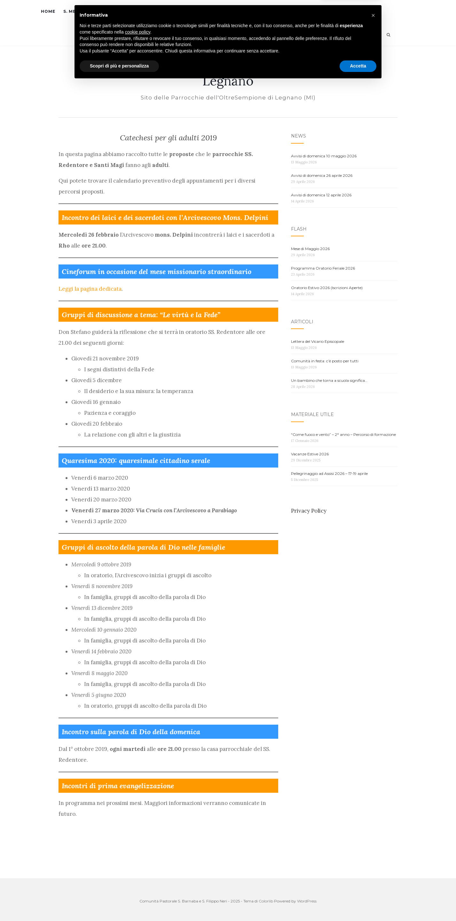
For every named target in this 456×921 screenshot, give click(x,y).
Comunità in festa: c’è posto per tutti (324, 360)
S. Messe (73, 11)
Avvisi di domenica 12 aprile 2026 (321, 195)
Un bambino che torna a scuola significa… (329, 380)
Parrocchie (166, 11)
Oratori (210, 11)
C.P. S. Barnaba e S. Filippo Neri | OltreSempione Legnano (228, 74)
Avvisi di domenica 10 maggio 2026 (324, 156)
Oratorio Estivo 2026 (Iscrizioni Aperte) (327, 287)
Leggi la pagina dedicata (90, 288)
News (246, 11)
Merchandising (290, 11)
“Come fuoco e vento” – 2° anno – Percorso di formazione (343, 434)
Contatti (330, 11)
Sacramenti (117, 11)
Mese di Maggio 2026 (310, 248)
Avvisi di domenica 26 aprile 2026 (321, 175)
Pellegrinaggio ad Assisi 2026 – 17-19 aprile (329, 473)
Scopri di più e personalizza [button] (119, 903)
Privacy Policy (308, 510)
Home (48, 11)
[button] (373, 853)
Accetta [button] (358, 903)
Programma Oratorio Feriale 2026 (323, 268)
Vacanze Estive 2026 (310, 454)
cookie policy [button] (137, 869)
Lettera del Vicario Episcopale (317, 341)
